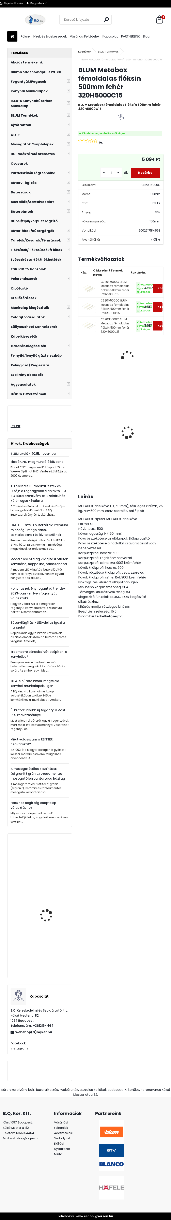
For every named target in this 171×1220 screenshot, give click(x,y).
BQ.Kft (15, 426)
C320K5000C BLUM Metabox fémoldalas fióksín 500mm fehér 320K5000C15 (115, 288)
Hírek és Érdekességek (50, 36)
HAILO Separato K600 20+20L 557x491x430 (49, 916)
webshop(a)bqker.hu (33, 1032)
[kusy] (109, 172)
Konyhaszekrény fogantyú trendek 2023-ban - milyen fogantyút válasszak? (38, 593)
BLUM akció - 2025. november (34, 454)
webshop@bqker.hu (24, 1138)
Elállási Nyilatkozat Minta (62, 1149)
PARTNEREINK (130, 36)
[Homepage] (12, 36)
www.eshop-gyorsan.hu (94, 1216)
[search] (106, 19)
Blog (146, 36)
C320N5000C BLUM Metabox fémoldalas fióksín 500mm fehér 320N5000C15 (115, 326)
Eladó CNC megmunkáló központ (37, 462)
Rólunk (25, 36)
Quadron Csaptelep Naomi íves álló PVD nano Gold (48, 872)
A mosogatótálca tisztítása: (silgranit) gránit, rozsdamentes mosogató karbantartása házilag (38, 774)
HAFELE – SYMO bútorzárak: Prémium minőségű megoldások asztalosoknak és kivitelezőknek (39, 530)
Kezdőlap (84, 52)
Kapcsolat (110, 36)
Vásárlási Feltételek (84, 36)
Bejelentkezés (13, 3)
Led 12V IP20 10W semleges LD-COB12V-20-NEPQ (127, 422)
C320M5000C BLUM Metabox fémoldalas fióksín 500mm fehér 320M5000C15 (115, 307)
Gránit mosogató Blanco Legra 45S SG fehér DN (94, 433)
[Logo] (35, 20)
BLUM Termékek (108, 52)
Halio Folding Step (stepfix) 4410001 (47, 958)
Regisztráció (38, 3)
